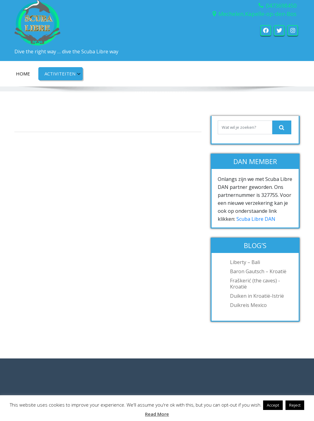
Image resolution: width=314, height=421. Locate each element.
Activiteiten (62, 74)
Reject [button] (295, 405)
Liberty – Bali (245, 262)
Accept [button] (273, 405)
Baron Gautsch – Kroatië (258, 271)
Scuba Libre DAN (255, 219)
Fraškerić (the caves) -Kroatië (255, 283)
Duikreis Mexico (248, 305)
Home (23, 74)
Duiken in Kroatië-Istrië (257, 296)
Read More (157, 414)
